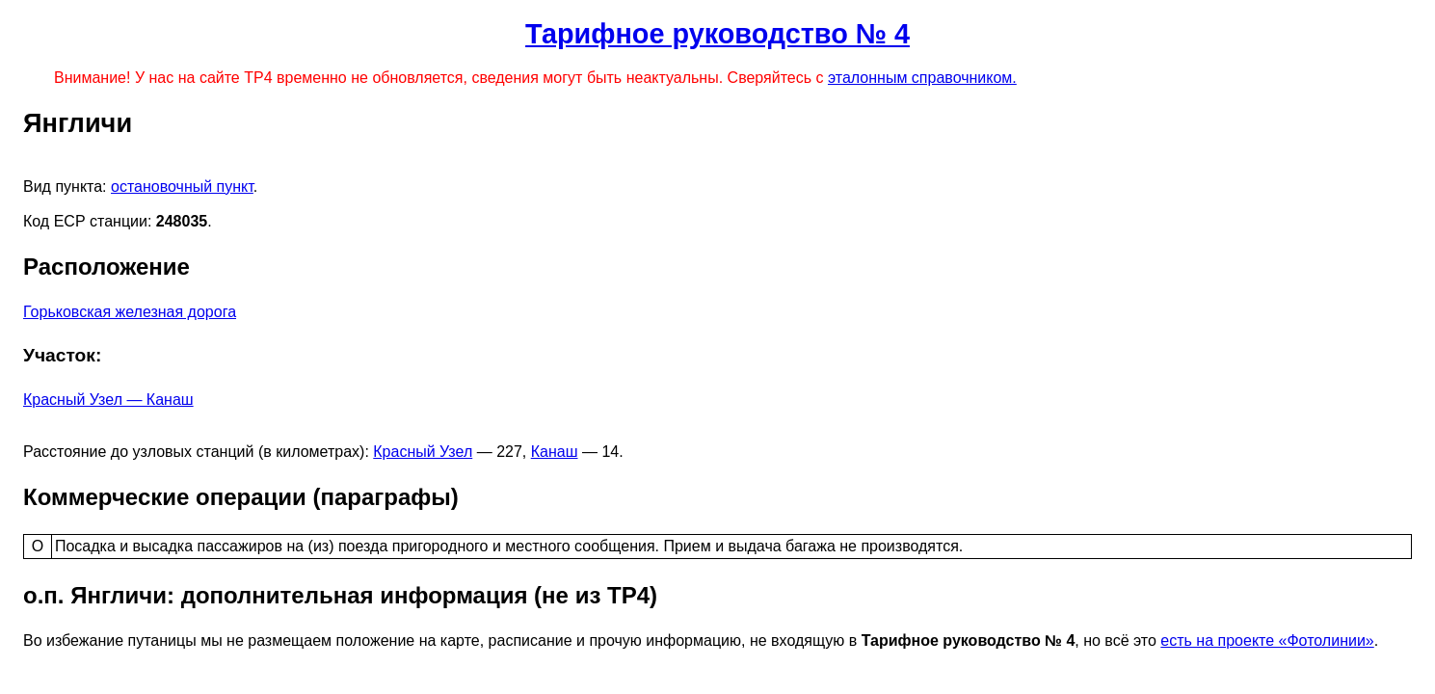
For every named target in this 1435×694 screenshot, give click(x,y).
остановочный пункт (182, 186)
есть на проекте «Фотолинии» (1266, 640)
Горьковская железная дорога (129, 312)
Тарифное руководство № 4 (717, 33)
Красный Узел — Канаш (108, 399)
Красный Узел (422, 451)
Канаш (554, 451)
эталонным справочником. (922, 77)
